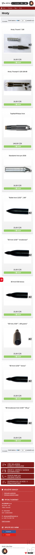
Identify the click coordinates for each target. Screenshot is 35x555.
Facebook (8, 531)
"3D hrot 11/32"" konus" (17, 366)
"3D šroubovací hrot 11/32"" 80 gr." (17, 408)
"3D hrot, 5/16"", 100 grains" (17, 324)
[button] (26, 3)
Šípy (15, 8)
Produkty (10, 8)
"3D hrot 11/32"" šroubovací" (17, 240)
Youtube (8, 534)
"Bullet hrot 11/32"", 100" (17, 197)
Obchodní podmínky (10, 493)
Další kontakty (6, 521)
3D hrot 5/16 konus (17, 282)
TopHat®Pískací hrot (17, 113)
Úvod (31, 3)
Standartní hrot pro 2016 (17, 155)
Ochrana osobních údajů (11, 495)
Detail (17, 62)
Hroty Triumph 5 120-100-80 (17, 71)
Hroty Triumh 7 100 (17, 29)
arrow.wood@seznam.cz (11, 516)
